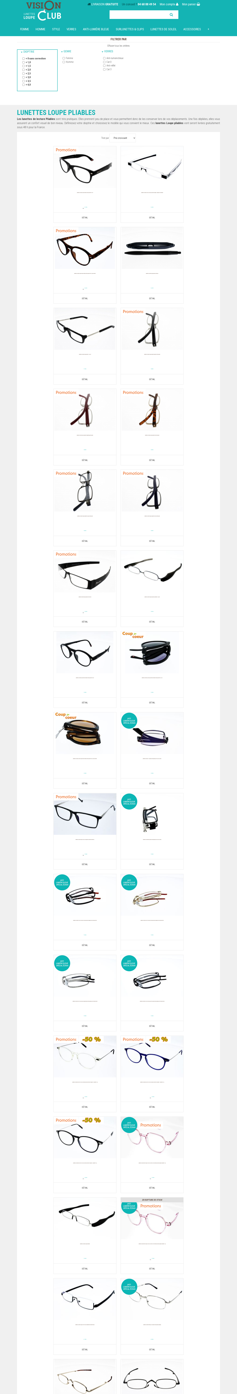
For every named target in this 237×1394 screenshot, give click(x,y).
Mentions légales (78, 1314)
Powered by (213, 1340)
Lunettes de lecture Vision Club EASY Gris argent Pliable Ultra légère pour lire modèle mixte (184, 690)
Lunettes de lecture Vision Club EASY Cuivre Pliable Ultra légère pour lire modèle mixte (52, 690)
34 (112, 617)
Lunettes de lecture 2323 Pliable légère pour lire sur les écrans (185, 1015)
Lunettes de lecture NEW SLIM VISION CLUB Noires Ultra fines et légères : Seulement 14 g (52, 853)
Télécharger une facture (206, 1302)
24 (112, 863)
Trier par (105, 138)
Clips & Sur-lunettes (28, 1306)
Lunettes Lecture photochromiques (36, 1298)
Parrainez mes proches (207, 1306)
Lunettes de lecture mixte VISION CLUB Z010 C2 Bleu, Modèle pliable (118, 1097)
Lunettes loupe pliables (30, 1302)
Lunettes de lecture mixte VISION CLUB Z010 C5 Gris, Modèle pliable (118, 1179)
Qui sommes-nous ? (80, 1289)
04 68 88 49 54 (147, 4)
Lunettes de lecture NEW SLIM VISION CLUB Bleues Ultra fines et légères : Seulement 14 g (184, 772)
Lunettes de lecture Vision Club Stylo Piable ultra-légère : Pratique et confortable (118, 198)
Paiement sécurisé (79, 1298)
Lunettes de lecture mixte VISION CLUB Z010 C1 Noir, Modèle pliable (52, 1097)
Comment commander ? (82, 1310)
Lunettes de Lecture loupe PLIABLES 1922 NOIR (118, 278)
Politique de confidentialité (83, 1318)
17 (118, 288)
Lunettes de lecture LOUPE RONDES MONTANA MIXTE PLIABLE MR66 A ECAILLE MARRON (185, 198)
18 (185, 288)
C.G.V (72, 1322)
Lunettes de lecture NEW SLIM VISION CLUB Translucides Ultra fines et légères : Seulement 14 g (118, 772)
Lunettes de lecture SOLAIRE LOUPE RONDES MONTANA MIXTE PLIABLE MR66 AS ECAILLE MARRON (185, 526)
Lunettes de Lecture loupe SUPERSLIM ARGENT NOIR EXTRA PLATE (184, 278)
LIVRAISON (104, 4)
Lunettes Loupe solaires (30, 1294)
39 (112, 781)
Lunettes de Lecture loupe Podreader (185, 850)
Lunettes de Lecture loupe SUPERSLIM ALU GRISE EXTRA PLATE (184, 360)
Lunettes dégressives (29, 1289)
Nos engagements (79, 1302)
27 (112, 453)
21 (118, 944)
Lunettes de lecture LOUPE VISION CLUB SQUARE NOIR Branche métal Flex (118, 606)
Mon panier (191, 4)
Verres (108, 51)
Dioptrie (28, 51)
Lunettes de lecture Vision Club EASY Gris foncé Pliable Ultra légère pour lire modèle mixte (52, 772)
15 (55, 207)
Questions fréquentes (81, 1306)
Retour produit (212, 1298)
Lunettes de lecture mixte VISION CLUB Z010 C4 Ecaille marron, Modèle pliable (52, 1181)
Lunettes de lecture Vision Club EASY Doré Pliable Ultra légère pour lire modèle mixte (118, 690)
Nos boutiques (77, 1294)
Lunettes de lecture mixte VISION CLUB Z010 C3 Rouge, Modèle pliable (184, 1097)
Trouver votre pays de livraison (194, 1266)
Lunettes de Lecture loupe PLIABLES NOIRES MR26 (118, 442)
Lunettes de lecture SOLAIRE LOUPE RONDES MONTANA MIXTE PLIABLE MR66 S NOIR (118, 526)
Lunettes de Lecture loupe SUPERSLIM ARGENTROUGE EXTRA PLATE (52, 360)
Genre (67, 51)
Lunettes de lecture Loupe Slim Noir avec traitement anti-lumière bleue (118, 934)
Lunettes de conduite (29, 1310)
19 (46, 208)
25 (52, 1026)
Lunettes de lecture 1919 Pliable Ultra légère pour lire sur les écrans (52, 606)
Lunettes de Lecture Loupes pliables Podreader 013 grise (185, 442)
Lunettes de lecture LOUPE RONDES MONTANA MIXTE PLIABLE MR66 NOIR (52, 524)
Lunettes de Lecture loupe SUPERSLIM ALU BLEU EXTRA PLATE (52, 442)
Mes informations (210, 1289)
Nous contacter (211, 1310)
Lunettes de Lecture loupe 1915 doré (52, 1014)
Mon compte (169, 4)
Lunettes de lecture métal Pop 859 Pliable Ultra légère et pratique (184, 934)
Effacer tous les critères (118, 45)
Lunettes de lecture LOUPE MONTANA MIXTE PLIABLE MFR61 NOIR (52, 196)
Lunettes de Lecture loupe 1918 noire (118, 1014)
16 (118, 207)
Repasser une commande (205, 1294)
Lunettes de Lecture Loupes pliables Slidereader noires (185, 1179)
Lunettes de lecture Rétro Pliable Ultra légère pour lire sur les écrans (184, 606)
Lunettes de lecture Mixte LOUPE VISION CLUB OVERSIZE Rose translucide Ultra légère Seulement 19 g (118, 853)
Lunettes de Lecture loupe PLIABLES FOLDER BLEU (52, 278)
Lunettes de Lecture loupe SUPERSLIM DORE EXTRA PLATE (118, 360)
